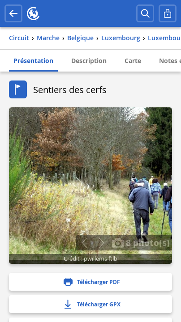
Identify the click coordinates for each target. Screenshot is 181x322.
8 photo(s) (141, 242)
